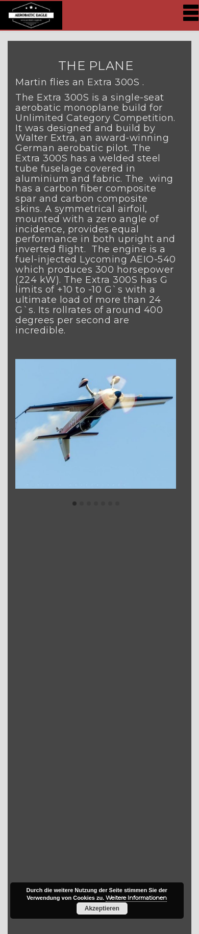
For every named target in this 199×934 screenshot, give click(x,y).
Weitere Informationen (136, 897)
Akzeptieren (102, 908)
